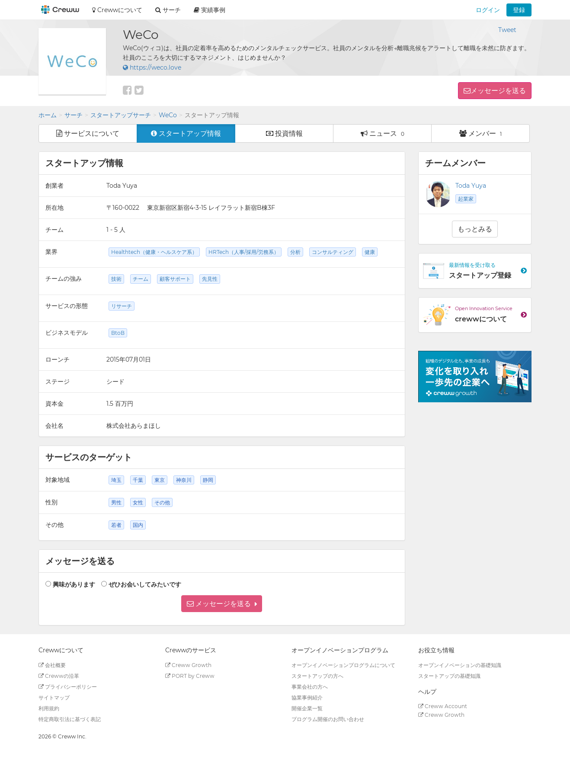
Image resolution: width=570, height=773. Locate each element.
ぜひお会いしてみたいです (145, 584)
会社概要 (52, 665)
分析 (295, 252)
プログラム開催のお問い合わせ (327, 719)
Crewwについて (117, 10)
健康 (370, 252)
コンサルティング (332, 252)
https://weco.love (152, 67)
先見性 (210, 279)
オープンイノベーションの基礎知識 (459, 665)
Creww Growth (188, 665)
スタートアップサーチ (120, 115)
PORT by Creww (190, 676)
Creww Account (442, 706)
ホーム (47, 115)
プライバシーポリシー (67, 686)
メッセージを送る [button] (498, 91)
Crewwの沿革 (58, 676)
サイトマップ (54, 697)
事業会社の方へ (309, 686)
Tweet (507, 30)
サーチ (73, 115)
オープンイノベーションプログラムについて (343, 665)
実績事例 (209, 10)
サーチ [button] (168, 10)
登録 (519, 10)
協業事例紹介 (307, 697)
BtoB (118, 333)
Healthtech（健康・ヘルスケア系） (154, 252)
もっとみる (475, 229)
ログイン (488, 10)
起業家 (466, 199)
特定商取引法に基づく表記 (69, 719)
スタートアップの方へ (317, 676)
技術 (116, 279)
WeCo (168, 115)
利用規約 (48, 708)
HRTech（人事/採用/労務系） (243, 252)
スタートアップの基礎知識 (449, 676)
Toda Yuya (470, 185)
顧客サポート (175, 279)
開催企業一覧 (307, 708)
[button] (221, 603)
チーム (140, 279)
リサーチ (121, 306)
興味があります (74, 584)
